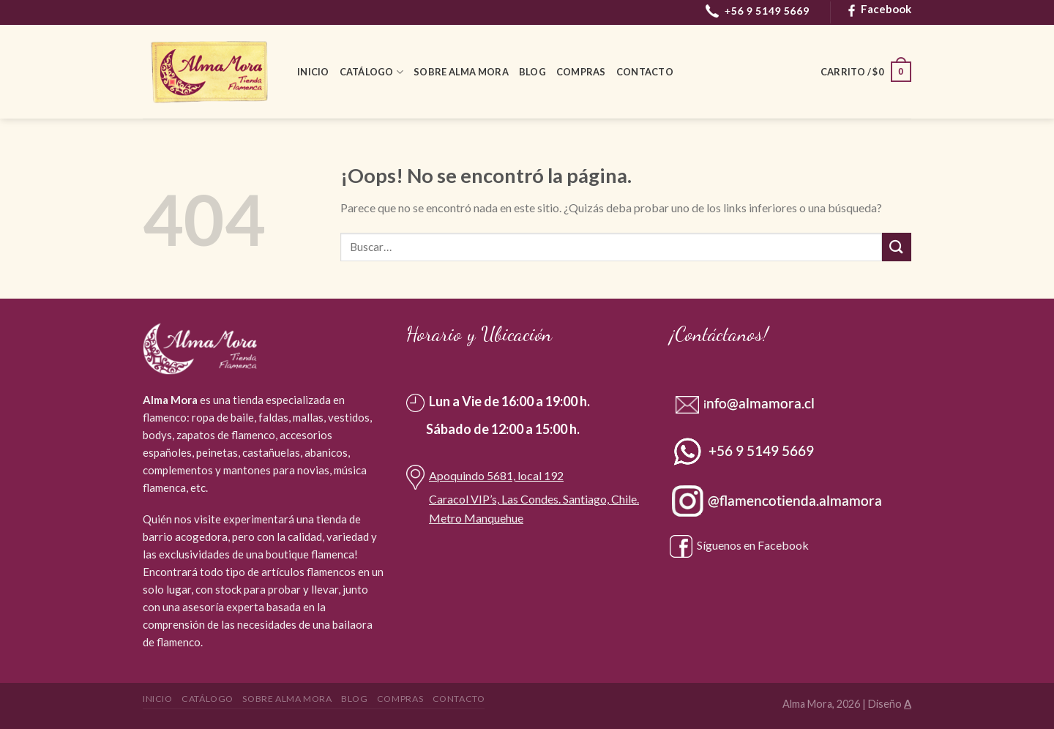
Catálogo (372, 72)
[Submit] (896, 247)
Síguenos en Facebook (739, 545)
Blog (532, 72)
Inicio (313, 72)
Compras (581, 72)
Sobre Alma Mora (461, 72)
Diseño (889, 704)
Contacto (644, 72)
